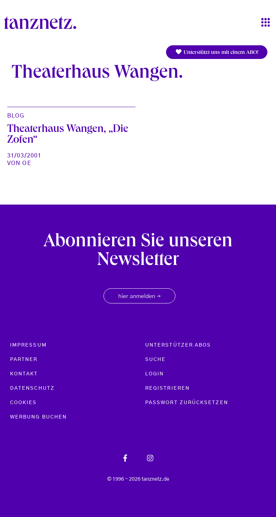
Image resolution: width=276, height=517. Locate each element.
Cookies (23, 402)
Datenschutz (32, 388)
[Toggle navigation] (265, 22)
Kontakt (24, 373)
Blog (15, 116)
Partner (24, 359)
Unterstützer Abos (178, 345)
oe (26, 163)
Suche (155, 359)
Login (154, 373)
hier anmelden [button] (139, 296)
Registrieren (167, 388)
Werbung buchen (38, 417)
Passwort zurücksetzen (186, 402)
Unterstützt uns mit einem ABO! (216, 52)
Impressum (28, 345)
